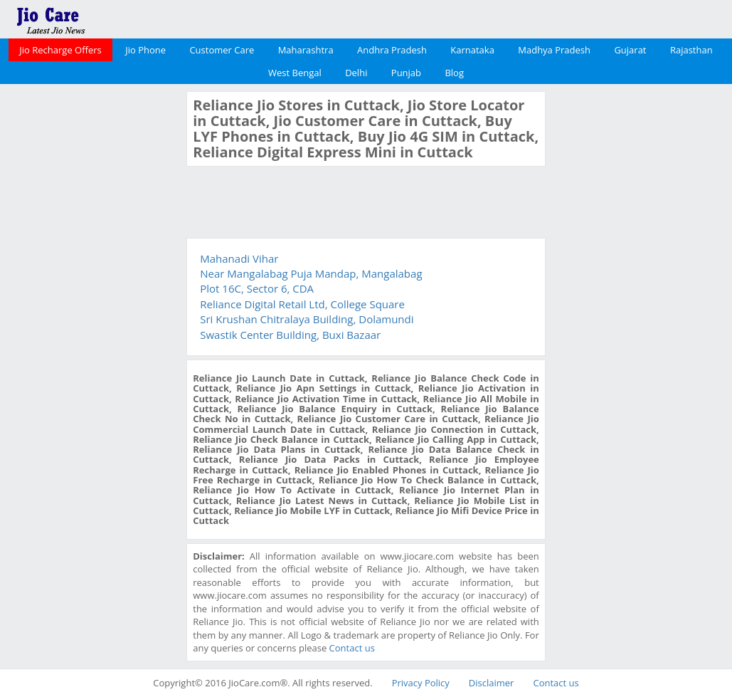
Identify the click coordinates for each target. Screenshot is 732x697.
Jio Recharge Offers (60, 49)
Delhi (356, 72)
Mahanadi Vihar (239, 258)
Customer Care (221, 49)
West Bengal (295, 72)
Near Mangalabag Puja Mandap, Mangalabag (311, 273)
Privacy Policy (421, 682)
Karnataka (472, 49)
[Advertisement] (92, 304)
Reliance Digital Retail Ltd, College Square (302, 304)
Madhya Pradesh (554, 49)
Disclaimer (491, 682)
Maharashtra (306, 49)
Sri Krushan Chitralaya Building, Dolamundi (306, 319)
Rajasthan (691, 49)
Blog (454, 72)
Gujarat (630, 49)
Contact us (352, 647)
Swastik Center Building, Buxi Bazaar (290, 334)
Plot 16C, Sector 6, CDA (257, 288)
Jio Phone (145, 49)
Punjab (406, 72)
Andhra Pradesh (392, 49)
